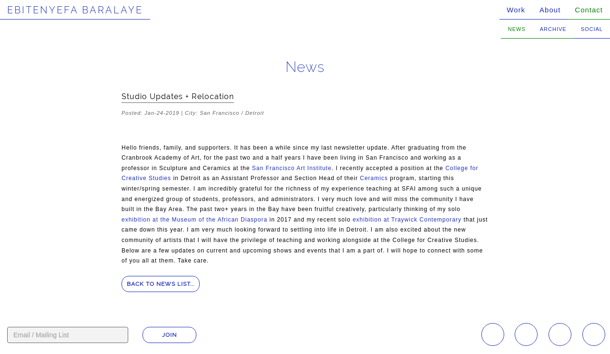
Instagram (492, 334)
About (549, 10)
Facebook (526, 334)
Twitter (593, 334)
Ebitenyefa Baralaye (75, 10)
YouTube (560, 334)
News (517, 29)
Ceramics (374, 178)
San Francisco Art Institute (292, 168)
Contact (589, 10)
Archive (553, 29)
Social (592, 29)
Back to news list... (160, 284)
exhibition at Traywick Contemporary (407, 219)
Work (516, 10)
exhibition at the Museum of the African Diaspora (194, 219)
